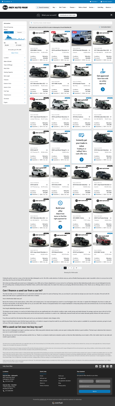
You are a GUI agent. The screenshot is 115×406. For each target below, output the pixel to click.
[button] (7, 1)
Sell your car (43, 378)
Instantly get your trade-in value (67, 15)
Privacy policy (62, 385)
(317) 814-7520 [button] (8, 381)
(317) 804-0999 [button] (8, 391)
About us (42, 383)
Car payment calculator (64, 380)
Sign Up (94, 391)
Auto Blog (100, 7)
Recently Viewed (106, 2)
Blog (59, 383)
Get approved (61, 378)
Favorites (93, 2)
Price (9, 32)
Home (41, 376)
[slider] (4, 40)
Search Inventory (43, 7)
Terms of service (44, 385)
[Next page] (80, 268)
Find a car (61, 376)
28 (76, 268)
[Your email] (94, 386)
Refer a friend (83, 7)
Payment (19, 32)
